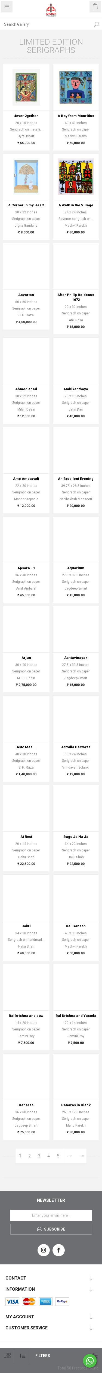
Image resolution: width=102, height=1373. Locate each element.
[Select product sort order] (22, 1355)
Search (96, 24)
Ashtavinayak (75, 658)
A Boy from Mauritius (76, 116)
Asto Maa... (26, 747)
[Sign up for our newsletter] (51, 1215)
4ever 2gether (26, 116)
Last (80, 1155)
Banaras (26, 1105)
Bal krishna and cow (26, 1016)
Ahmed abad (26, 389)
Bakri (26, 926)
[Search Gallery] (45, 24)
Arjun (26, 658)
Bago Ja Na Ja (75, 837)
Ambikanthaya (75, 389)
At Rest (26, 837)
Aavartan (26, 295)
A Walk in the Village (75, 205)
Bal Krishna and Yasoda (75, 1016)
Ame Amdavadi (26, 479)
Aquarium (75, 568)
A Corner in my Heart (26, 205)
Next (69, 1155)
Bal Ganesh (76, 926)
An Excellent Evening (76, 479)
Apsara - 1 (26, 568)
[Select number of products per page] (7, 1355)
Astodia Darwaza (76, 747)
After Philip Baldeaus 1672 (75, 297)
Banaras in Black (76, 1105)
